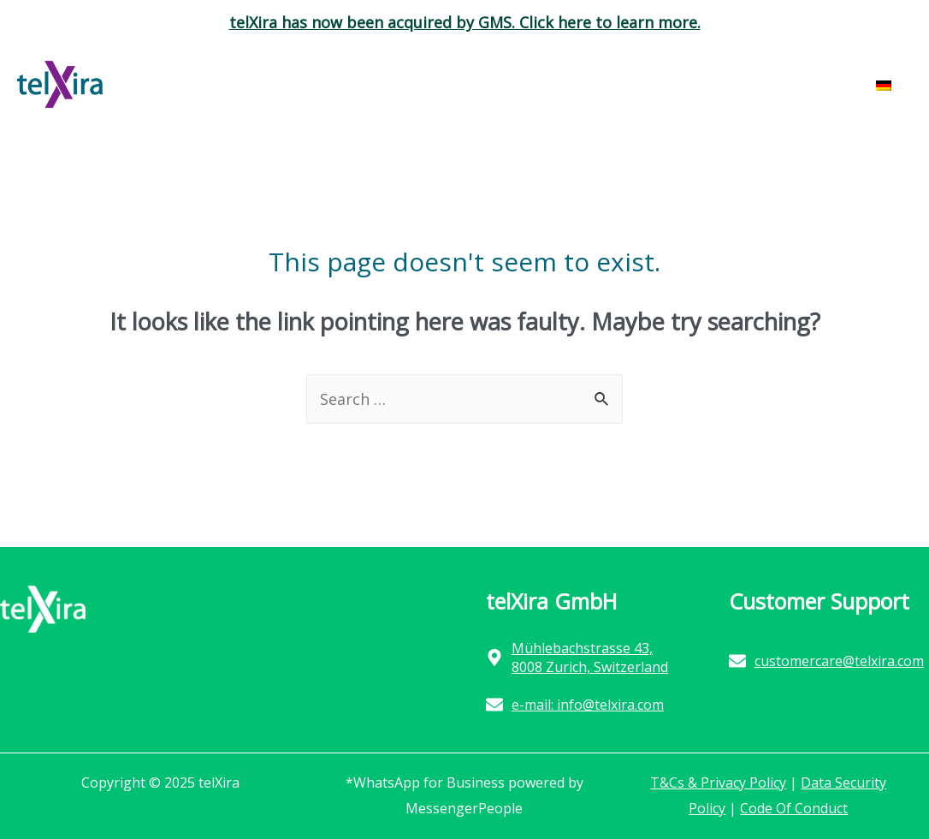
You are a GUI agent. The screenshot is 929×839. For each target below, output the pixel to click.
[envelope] (575, 704)
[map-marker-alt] (586, 657)
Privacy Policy (741, 782)
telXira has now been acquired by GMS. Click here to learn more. (465, 22)
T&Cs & (673, 782)
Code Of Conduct (794, 808)
